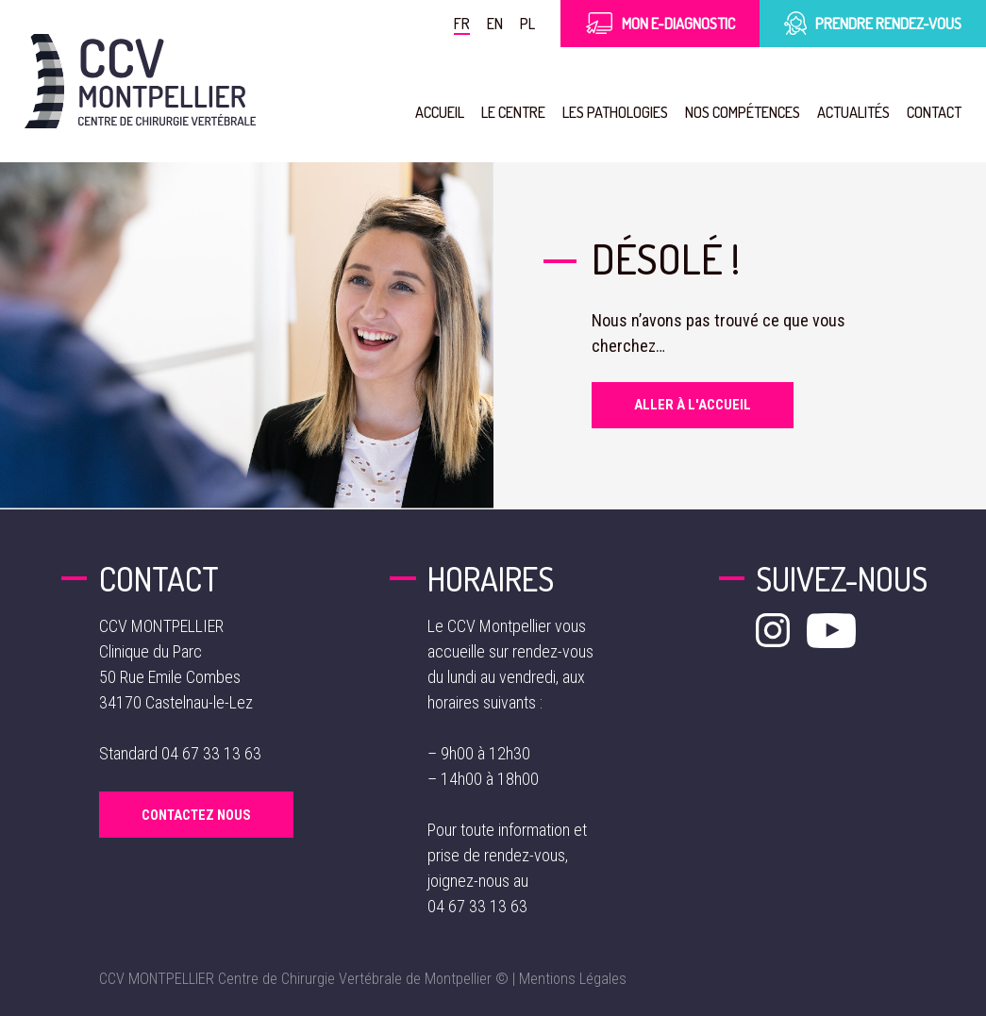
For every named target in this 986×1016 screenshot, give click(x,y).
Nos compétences (742, 112)
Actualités (853, 112)
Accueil (439, 112)
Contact (934, 112)
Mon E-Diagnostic (660, 23)
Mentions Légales (573, 979)
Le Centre (513, 112)
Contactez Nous (196, 815)
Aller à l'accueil (692, 404)
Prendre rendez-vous (872, 23)
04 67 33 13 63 (211, 753)
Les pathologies (615, 112)
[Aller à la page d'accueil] (140, 81)
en (495, 23)
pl (527, 23)
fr (462, 23)
